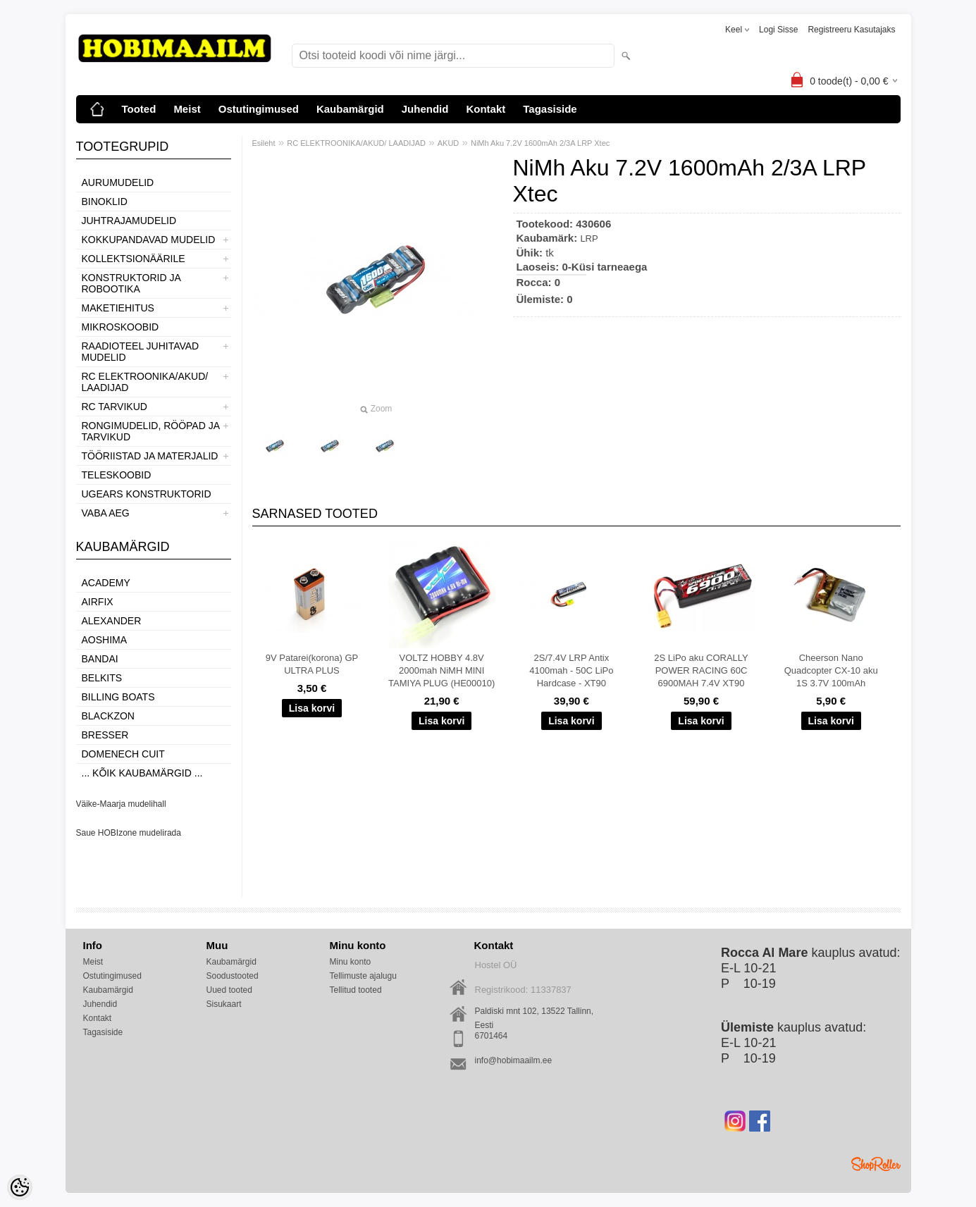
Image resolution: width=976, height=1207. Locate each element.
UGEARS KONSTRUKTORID (146, 494)
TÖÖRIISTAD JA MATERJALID (150, 456)
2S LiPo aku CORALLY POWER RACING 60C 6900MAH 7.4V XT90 (701, 670)
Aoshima (105, 639)
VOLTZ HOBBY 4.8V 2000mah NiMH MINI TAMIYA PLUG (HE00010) (441, 670)
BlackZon (108, 716)
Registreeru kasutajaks (851, 30)
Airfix (97, 601)
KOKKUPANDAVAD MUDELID (149, 239)
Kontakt (485, 109)
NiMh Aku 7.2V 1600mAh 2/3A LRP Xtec (540, 143)
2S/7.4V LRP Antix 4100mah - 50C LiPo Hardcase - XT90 (571, 670)
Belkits (102, 677)
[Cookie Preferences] (19, 1187)
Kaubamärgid (350, 109)
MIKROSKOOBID (120, 327)
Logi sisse (778, 30)
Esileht (264, 143)
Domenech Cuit (123, 754)
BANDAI (100, 658)
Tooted (139, 109)
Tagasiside (549, 109)
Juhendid (425, 109)
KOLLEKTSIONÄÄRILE (133, 258)
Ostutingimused (258, 109)
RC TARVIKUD (114, 406)
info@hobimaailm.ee (513, 1060)
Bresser (105, 735)
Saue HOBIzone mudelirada (128, 833)
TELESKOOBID (117, 475)
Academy (106, 582)
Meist (186, 109)
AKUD (448, 143)
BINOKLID (105, 201)
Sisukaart (224, 1004)
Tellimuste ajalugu (363, 976)
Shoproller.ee (876, 1164)
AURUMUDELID (118, 182)
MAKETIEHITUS (118, 308)
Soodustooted (232, 976)
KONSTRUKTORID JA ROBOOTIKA (131, 283)
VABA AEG (106, 513)
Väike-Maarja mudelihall (121, 804)
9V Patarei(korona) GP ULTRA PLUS (312, 664)
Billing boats (118, 696)
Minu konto (350, 962)
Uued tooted (229, 990)
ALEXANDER (112, 620)
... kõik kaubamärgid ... (142, 773)
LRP (589, 238)
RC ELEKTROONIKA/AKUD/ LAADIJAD (145, 382)
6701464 (491, 1036)
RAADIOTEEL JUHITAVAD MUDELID (140, 351)
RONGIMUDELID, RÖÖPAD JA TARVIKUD (151, 431)
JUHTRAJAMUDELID (129, 220)
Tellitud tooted (356, 990)
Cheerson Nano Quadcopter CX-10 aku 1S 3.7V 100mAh (831, 670)
